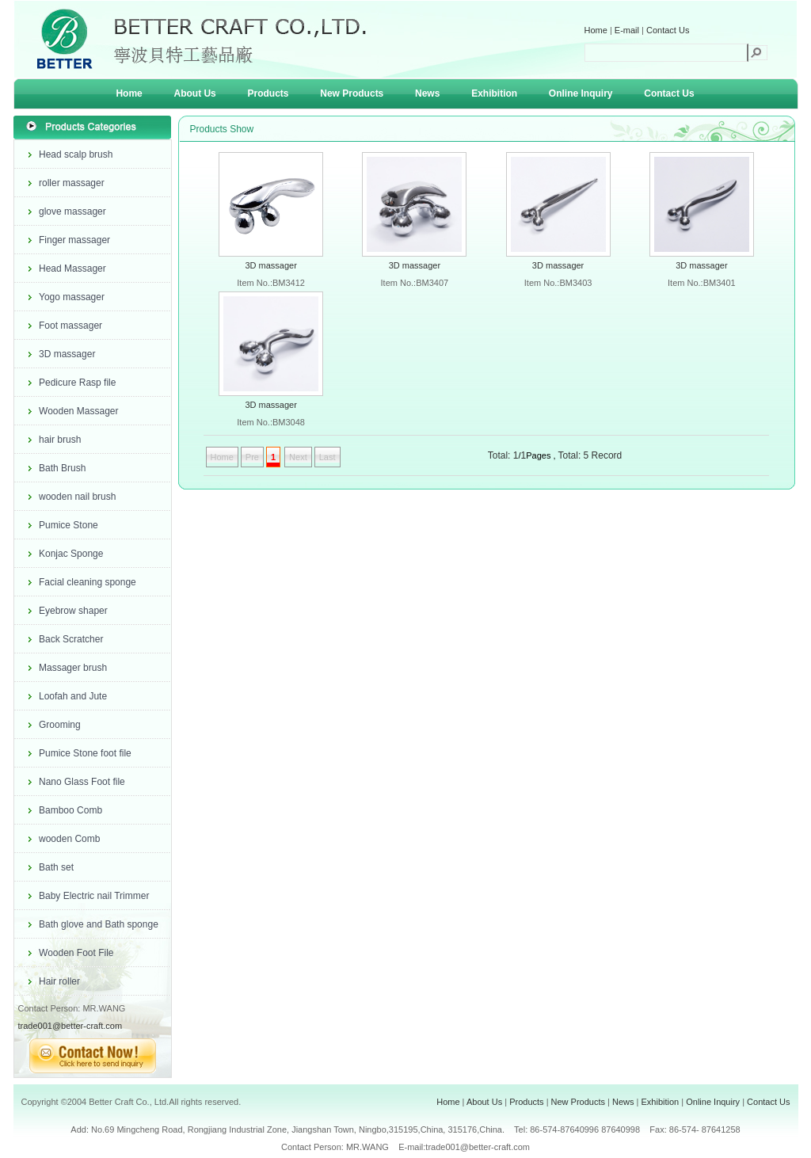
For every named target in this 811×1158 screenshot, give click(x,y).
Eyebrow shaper (73, 610)
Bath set (56, 867)
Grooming (60, 724)
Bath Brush (62, 468)
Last (327, 457)
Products (268, 93)
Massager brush (73, 667)
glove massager (72, 211)
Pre (252, 457)
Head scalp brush (75, 154)
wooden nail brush (77, 496)
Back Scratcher (71, 639)
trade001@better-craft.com (70, 1025)
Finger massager (74, 240)
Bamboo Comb (70, 810)
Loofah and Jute (73, 696)
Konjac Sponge (71, 553)
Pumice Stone (68, 525)
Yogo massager (72, 297)
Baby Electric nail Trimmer (94, 895)
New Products (351, 93)
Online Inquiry (581, 93)
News (427, 93)
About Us (194, 93)
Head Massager (72, 268)
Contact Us (667, 30)
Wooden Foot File (76, 952)
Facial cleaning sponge (87, 582)
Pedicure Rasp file (77, 382)
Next (298, 457)
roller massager (72, 183)
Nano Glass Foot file (82, 781)
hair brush (60, 439)
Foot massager (70, 325)
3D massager (67, 354)
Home (595, 30)
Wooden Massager (79, 411)
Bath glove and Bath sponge (98, 924)
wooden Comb (69, 838)
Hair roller (59, 981)
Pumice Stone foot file (85, 753)
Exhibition (494, 93)
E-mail (627, 30)
